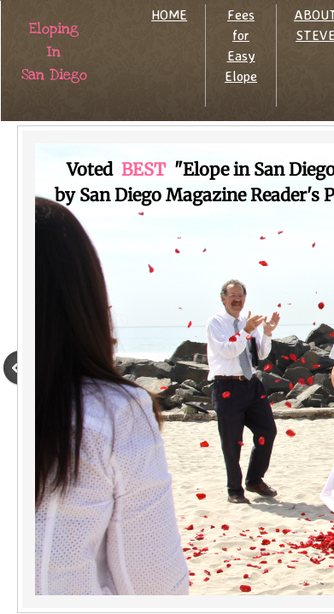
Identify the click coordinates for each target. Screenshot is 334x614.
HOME (169, 14)
